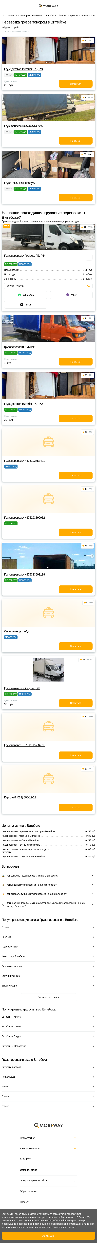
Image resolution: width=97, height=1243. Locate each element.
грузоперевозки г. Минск (19, 347)
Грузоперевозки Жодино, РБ (22, 688)
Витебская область (56, 15)
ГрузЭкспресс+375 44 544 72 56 (24, 126)
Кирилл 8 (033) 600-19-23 (20, 797)
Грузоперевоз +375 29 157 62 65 (24, 745)
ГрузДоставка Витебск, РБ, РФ (23, 69)
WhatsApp (25, 295)
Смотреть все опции (48, 997)
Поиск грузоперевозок (30, 15)
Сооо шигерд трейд (16, 631)
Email (25, 305)
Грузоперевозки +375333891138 (24, 574)
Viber (71, 295)
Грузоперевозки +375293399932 (24, 517)
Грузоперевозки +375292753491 (24, 460)
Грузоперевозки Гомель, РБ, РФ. (24, 255)
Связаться (75, 84)
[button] (46, 62)
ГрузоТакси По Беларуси (19, 183)
